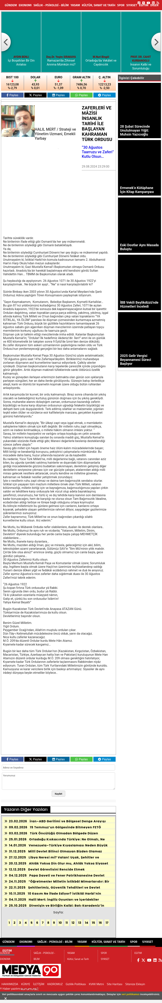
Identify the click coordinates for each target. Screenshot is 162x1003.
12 (73, 923)
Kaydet (58, 794)
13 (79, 923)
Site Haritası (114, 984)
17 (107, 923)
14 (86, 923)
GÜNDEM (11, 5)
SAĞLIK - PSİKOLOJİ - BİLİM (51, 5)
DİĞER (154, 5)
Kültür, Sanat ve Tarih (98, 5)
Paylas (12, 95)
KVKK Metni (96, 984)
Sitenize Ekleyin (135, 984)
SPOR (120, 5)
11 (66, 923)
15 (93, 923)
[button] (6, 42)
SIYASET (131, 5)
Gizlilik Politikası (76, 984)
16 (100, 923)
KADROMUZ (55, 984)
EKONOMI (25, 5)
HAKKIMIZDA (10, 984)
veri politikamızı (131, 994)
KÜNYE (25, 984)
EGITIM (143, 5)
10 (60, 923)
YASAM (75, 5)
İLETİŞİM (38, 984)
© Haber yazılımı (19, 988)
